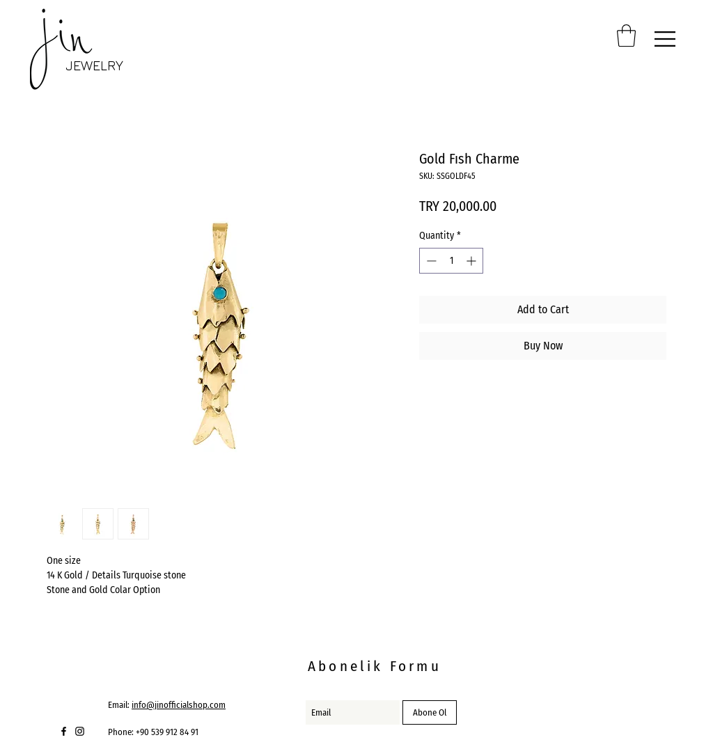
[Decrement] (430, 261)
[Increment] (472, 261)
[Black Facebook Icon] (64, 731)
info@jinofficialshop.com (179, 705)
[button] (626, 35)
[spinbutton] (451, 261)
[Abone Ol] (429, 712)
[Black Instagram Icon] (80, 731)
